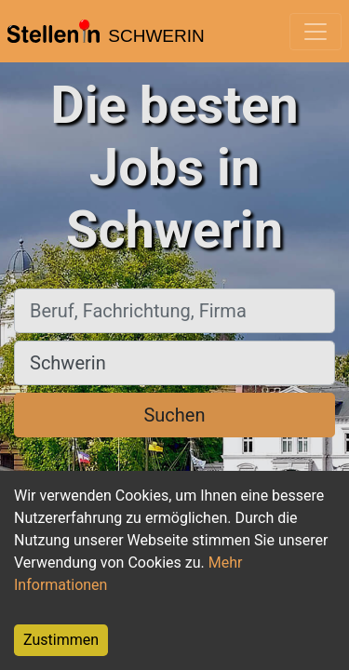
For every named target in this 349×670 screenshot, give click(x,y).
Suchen (174, 415)
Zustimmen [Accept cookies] (61, 640)
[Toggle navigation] (315, 31)
